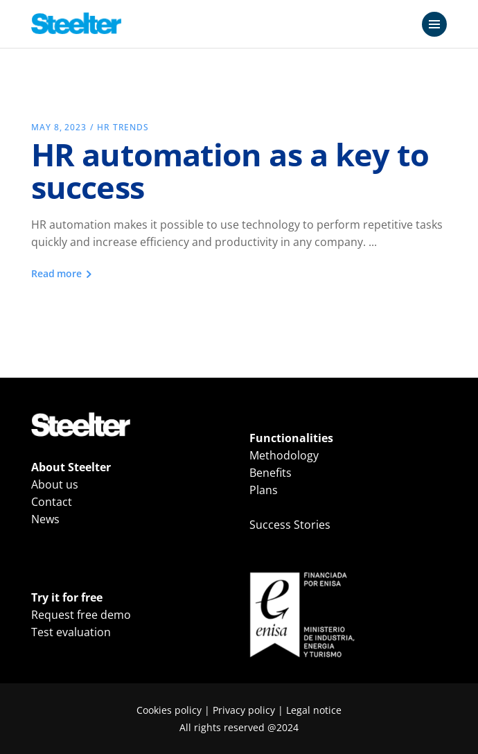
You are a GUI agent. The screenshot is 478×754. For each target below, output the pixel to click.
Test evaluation (71, 632)
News (45, 519)
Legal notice (314, 710)
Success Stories (289, 524)
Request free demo (81, 614)
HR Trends (123, 127)
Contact (51, 501)
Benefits (270, 472)
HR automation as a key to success (230, 170)
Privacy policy (244, 710)
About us (54, 484)
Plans (263, 490)
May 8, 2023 (59, 127)
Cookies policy (169, 710)
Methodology (284, 455)
